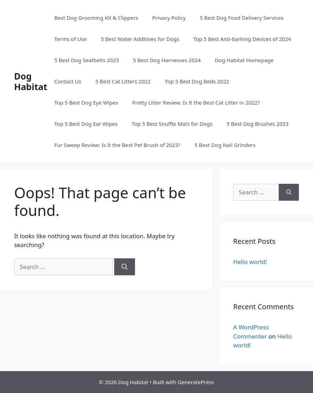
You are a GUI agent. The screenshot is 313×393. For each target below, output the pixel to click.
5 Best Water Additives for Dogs (140, 38)
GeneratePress (196, 382)
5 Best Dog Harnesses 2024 (167, 60)
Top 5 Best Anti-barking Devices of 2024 (242, 38)
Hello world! (250, 262)
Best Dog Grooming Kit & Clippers (96, 17)
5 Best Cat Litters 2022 (123, 81)
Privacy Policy (169, 17)
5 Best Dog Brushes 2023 (258, 123)
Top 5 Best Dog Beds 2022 (197, 81)
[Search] (124, 266)
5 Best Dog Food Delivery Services (242, 17)
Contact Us (67, 81)
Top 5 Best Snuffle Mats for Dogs (171, 123)
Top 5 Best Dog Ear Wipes (85, 123)
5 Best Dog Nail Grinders (225, 144)
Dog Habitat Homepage (244, 60)
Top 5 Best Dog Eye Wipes (86, 102)
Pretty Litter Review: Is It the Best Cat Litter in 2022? (196, 102)
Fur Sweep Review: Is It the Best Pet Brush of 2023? (117, 144)
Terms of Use (70, 38)
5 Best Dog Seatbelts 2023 (86, 60)
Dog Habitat (30, 81)
